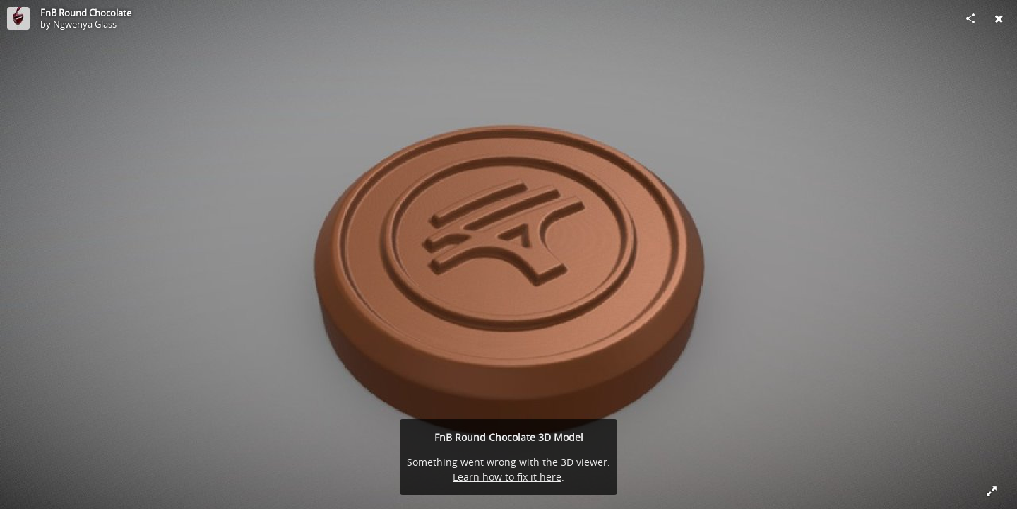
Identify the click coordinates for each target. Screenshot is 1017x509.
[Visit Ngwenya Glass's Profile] (18, 18)
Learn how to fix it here (507, 477)
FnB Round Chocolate (85, 12)
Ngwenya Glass (85, 24)
